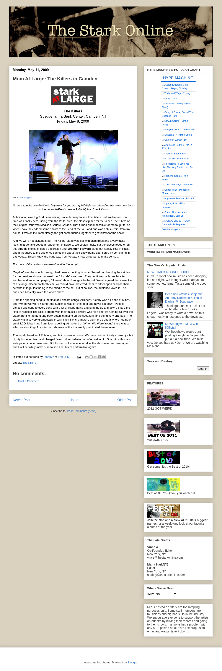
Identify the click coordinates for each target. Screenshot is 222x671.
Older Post (125, 400)
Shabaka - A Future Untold (178, 134)
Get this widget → (171, 229)
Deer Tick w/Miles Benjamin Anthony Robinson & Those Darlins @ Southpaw (183, 297)
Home (73, 400)
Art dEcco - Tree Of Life (176, 158)
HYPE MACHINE (178, 78)
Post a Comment (28, 381)
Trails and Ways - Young (177, 93)
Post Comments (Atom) (81, 411)
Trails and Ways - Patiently (178, 184)
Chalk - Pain (170, 98)
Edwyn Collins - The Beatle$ (179, 129)
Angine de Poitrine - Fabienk (179, 198)
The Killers (29, 362)
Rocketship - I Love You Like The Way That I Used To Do (177, 167)
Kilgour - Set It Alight (175, 153)
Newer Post (21, 400)
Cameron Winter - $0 (175, 139)
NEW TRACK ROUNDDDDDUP (168, 272)
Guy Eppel (26, 197)
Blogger (132, 662)
